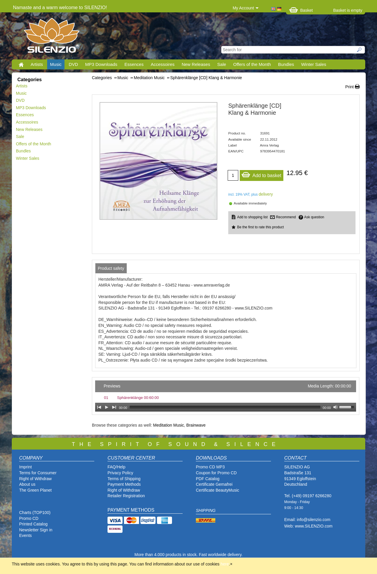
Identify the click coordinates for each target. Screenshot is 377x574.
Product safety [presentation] (111, 268)
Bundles (286, 64)
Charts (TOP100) (34, 512)
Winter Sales (313, 64)
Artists (37, 64)
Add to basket (261, 174)
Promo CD (28, 518)
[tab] (111, 268)
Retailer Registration (126, 495)
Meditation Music (168, 425)
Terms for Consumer (38, 472)
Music (56, 64)
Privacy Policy (120, 472)
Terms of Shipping (124, 478)
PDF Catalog (207, 478)
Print (349, 86)
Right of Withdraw (35, 478)
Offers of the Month (252, 64)
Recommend (286, 217)
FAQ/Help (116, 467)
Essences (133, 64)
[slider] (225, 407)
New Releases (196, 64)
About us (27, 484)
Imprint (25, 467)
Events (25, 535)
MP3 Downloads (101, 64)
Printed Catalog (33, 524)
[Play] (106, 407)
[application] (225, 396)
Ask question (314, 217)
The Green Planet (35, 490)
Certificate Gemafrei (214, 484)
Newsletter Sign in (35, 530)
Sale (221, 64)
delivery (266, 194)
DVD (73, 64)
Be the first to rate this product (260, 227)
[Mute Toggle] (335, 407)
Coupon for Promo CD (216, 472)
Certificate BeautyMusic (217, 490)
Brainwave (196, 425)
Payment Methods (124, 484)
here (225, 564)
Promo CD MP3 (210, 467)
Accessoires (163, 64)
